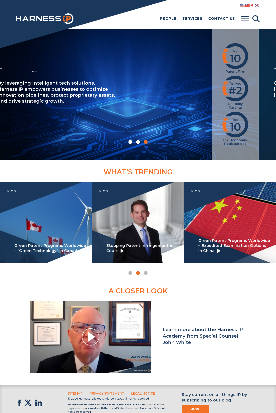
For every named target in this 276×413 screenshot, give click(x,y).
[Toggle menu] (244, 19)
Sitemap (74, 393)
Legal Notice (137, 393)
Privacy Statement (103, 393)
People (168, 18)
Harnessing (107, 70)
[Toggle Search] (256, 19)
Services (192, 18)
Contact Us (221, 18)
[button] (130, 142)
